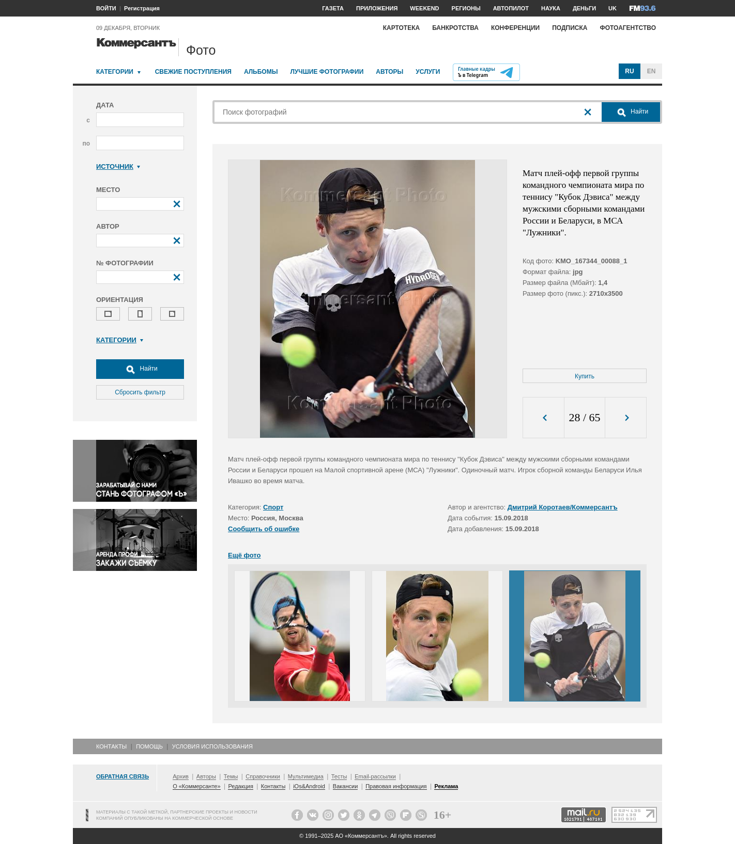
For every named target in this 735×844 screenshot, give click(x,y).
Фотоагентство (628, 27)
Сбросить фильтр (140, 392)
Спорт (273, 507)
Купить (584, 376)
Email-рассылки (375, 776)
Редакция (240, 786)
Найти (140, 369)
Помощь (149, 746)
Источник (118, 166)
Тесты (339, 776)
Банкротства (455, 27)
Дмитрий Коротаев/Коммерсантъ (563, 507)
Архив (181, 776)
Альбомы (261, 71)
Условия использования (212, 746)
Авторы (389, 71)
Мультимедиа (306, 776)
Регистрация (142, 8)
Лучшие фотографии (326, 71)
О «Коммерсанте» (196, 786)
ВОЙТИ (106, 8)
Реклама (446, 786)
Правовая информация (395, 786)
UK (612, 8)
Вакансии (345, 786)
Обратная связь (122, 776)
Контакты (111, 746)
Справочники (263, 776)
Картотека (401, 27)
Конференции (515, 27)
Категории (114, 71)
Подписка (569, 27)
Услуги (428, 71)
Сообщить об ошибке (263, 529)
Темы (231, 776)
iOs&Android (309, 786)
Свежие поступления (193, 71)
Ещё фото (244, 555)
